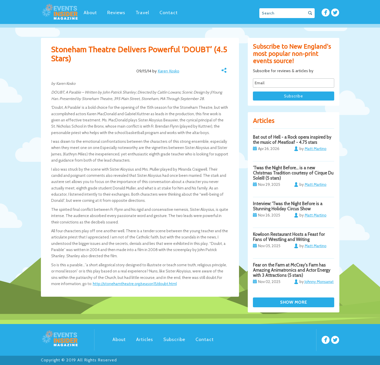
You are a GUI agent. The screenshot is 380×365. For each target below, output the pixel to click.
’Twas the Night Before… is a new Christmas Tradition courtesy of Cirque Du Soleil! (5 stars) (293, 173)
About (90, 12)
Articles (144, 339)
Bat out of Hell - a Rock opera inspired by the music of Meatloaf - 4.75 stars (292, 140)
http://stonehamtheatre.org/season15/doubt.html (135, 283)
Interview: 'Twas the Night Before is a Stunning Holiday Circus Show (287, 206)
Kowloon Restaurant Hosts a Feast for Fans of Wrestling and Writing (289, 237)
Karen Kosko (168, 71)
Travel (142, 12)
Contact (169, 12)
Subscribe (174, 339)
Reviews (116, 12)
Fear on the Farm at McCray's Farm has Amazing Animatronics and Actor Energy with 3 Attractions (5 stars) (291, 270)
